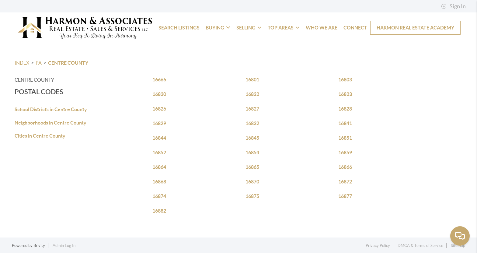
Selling (249, 27)
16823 (345, 94)
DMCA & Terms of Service (420, 245)
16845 (252, 137)
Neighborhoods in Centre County (50, 122)
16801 (252, 79)
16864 (159, 167)
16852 (159, 152)
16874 (159, 196)
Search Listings (179, 27)
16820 (159, 94)
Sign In (453, 6)
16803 (345, 79)
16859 (345, 152)
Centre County (68, 63)
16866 (345, 167)
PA (39, 63)
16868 (159, 181)
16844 (159, 137)
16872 (345, 181)
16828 (345, 108)
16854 (252, 152)
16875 (252, 196)
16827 (252, 108)
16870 (252, 181)
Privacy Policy (378, 245)
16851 (345, 137)
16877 (345, 196)
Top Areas (284, 27)
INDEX (22, 63)
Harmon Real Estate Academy (415, 27)
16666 (159, 79)
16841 (345, 123)
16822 (252, 94)
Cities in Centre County (40, 135)
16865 (252, 167)
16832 (252, 123)
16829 (159, 123)
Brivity (39, 245)
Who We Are (321, 27)
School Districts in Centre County (51, 109)
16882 (159, 210)
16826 (159, 108)
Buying (218, 27)
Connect (355, 27)
